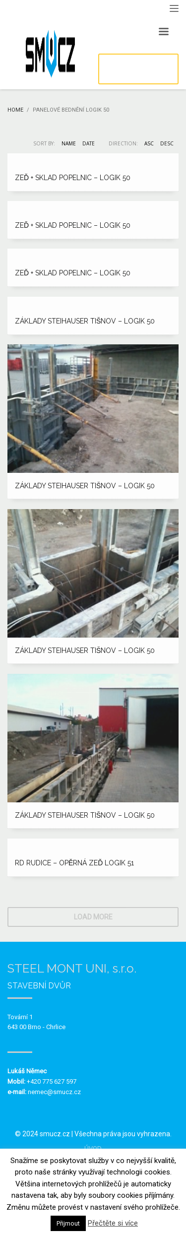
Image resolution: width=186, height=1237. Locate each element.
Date (88, 143)
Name (69, 143)
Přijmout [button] (68, 1223)
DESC (167, 143)
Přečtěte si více (113, 1223)
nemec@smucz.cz (54, 1092)
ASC (149, 143)
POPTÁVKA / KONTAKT (138, 69)
